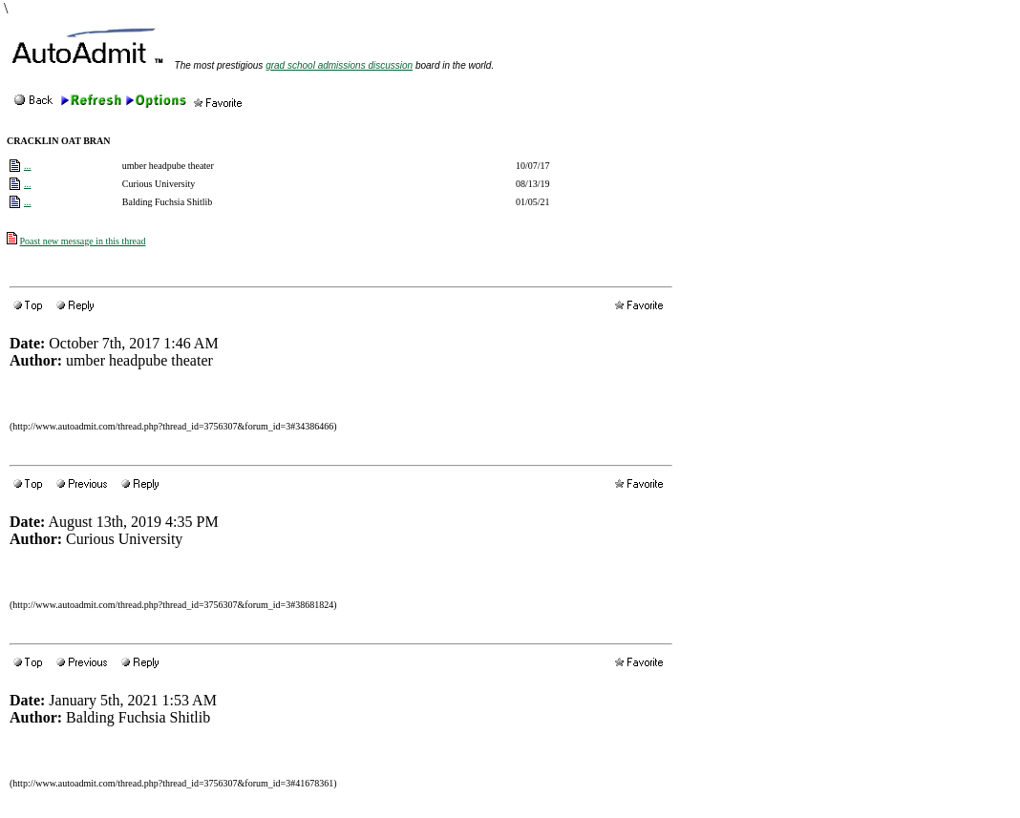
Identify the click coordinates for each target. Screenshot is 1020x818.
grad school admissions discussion (339, 65)
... (28, 165)
